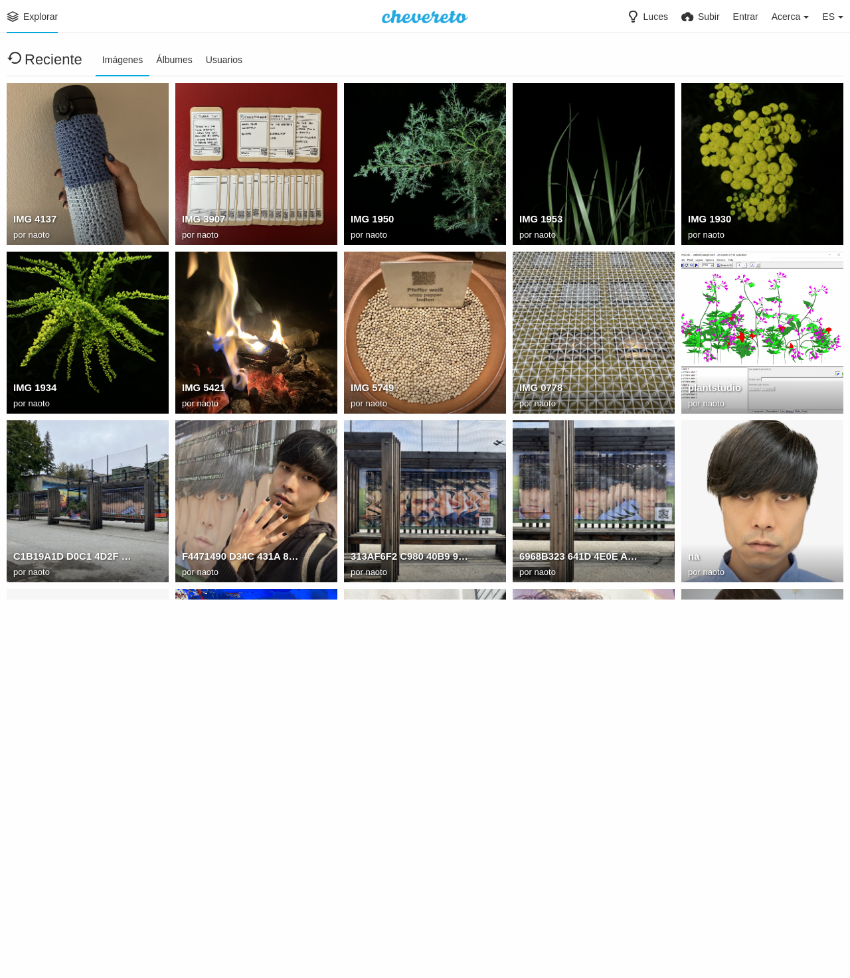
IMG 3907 (202, 221)
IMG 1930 (708, 221)
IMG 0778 (539, 389)
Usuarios (224, 59)
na (693, 558)
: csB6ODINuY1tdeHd (229, 895)
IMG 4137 (33, 221)
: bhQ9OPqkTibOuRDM (570, 895)
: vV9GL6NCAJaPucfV (568, 727)
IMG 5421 (202, 389)
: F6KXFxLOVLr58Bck (399, 727)
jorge (24, 727)
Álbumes (174, 59)
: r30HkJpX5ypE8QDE (399, 895)
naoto (39, 235)
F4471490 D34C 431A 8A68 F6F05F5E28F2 (241, 558)
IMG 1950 (371, 221)
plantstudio (713, 389)
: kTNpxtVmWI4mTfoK (231, 727)
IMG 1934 (33, 389)
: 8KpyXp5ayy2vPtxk (58, 895)
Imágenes (122, 59)
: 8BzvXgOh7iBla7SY (734, 727)
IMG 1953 (539, 221)
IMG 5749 (371, 389)
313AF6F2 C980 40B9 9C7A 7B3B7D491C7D (410, 558)
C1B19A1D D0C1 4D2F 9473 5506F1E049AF (72, 558)
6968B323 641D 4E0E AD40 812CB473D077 (578, 558)
